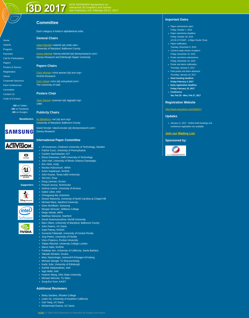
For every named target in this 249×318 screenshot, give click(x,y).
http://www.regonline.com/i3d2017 (183, 109)
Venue (6, 76)
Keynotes (8, 53)
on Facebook (20, 109)
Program (7, 49)
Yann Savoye (43, 100)
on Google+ (20, 112)
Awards (7, 45)
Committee (8, 89)
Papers (7, 62)
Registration (9, 71)
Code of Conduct (12, 98)
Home (6, 40)
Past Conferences (12, 85)
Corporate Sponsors (13, 80)
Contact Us (9, 94)
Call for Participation (13, 58)
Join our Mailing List (180, 133)
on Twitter (20, 105)
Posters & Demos (12, 67)
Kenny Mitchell (44, 53)
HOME (41, 313)
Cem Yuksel (42, 81)
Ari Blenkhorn (43, 119)
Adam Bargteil (44, 45)
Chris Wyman (43, 72)
